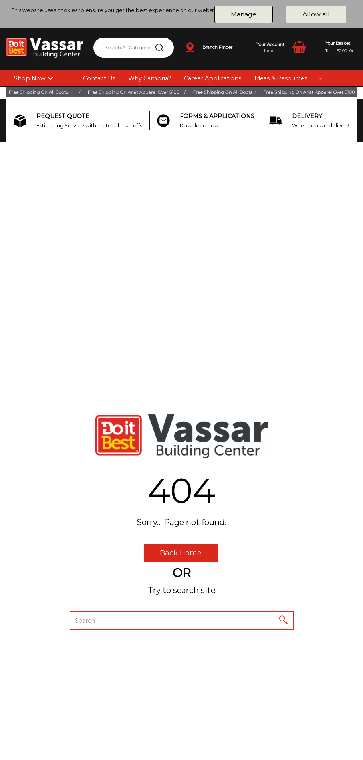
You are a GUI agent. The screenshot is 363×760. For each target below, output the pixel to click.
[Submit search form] (159, 47)
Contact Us (99, 78)
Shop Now (30, 78)
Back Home (181, 553)
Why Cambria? (149, 78)
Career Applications (212, 78)
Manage (243, 14)
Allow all (316, 14)
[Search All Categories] (133, 48)
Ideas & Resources (280, 78)
